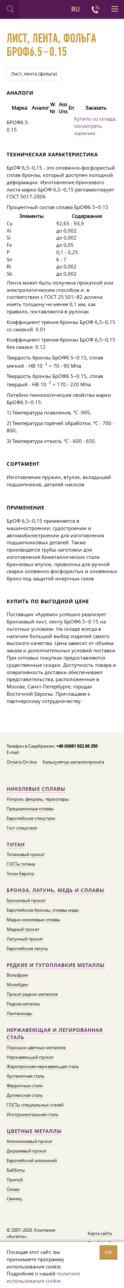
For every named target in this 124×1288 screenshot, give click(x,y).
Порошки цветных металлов (36, 1047)
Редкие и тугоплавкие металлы (56, 965)
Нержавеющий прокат (30, 1057)
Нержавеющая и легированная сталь (55, 1034)
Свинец (14, 1199)
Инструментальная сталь (33, 1114)
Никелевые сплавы (36, 788)
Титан (16, 844)
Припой (15, 1180)
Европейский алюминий (32, 1160)
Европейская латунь (27, 948)
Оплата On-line (22, 762)
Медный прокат (23, 929)
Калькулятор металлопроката (73, 762)
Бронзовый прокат (26, 900)
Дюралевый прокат (27, 1151)
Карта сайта (100, 1233)
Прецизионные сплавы (30, 809)
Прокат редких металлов (32, 994)
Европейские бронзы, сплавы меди (43, 910)
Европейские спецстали (31, 818)
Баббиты (16, 1170)
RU (75, 9)
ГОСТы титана (21, 864)
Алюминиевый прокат (30, 1141)
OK (108, 1252)
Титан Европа (20, 874)
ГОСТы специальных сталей (35, 1105)
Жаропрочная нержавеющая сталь (43, 1066)
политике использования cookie (43, 1277)
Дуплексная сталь (25, 1095)
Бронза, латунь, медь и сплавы (55, 890)
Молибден (17, 985)
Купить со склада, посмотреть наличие (95, 125)
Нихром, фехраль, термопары (38, 799)
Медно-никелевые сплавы (33, 920)
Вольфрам (17, 975)
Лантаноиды (19, 1013)
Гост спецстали (22, 828)
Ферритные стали (25, 1086)
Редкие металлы (23, 1004)
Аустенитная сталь (26, 1076)
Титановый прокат (26, 854)
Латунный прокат (25, 939)
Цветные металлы (34, 1131)
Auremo (29, 10)
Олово (13, 1189)
